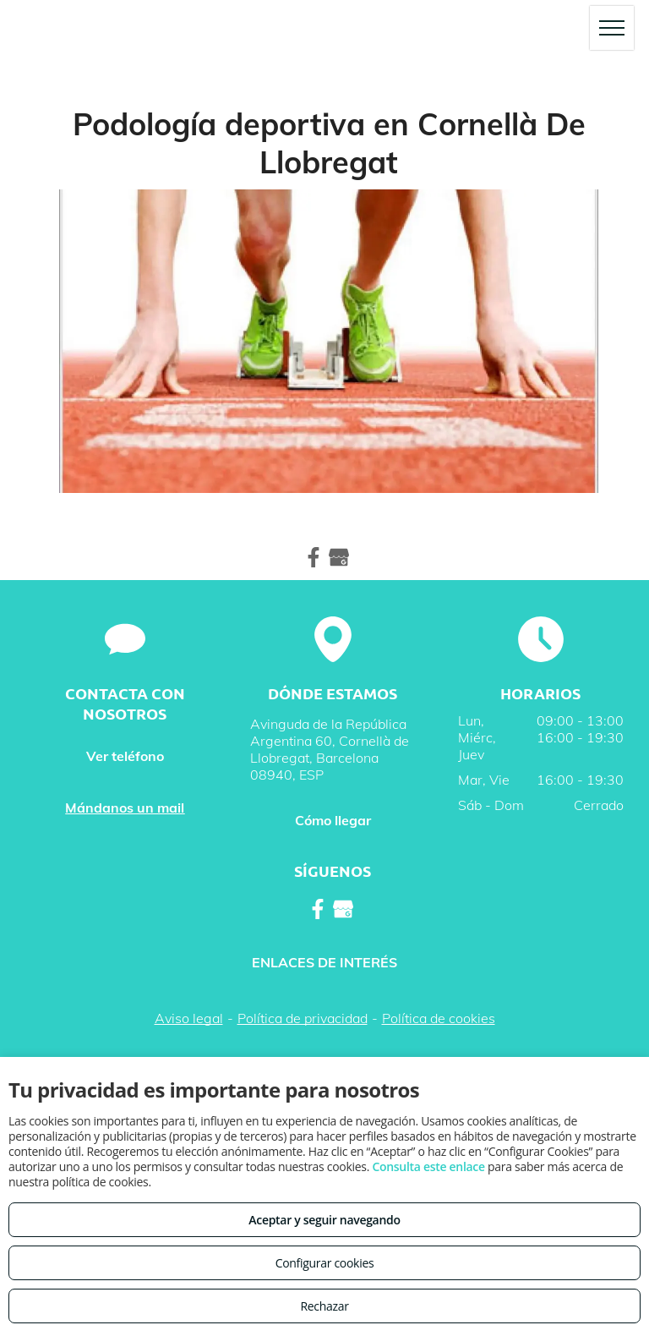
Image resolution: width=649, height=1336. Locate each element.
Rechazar (324, 1306)
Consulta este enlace (428, 1166)
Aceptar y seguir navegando (324, 1220)
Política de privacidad (302, 1018)
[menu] (612, 28)
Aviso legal (189, 1018)
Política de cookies (438, 1018)
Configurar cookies (324, 1263)
